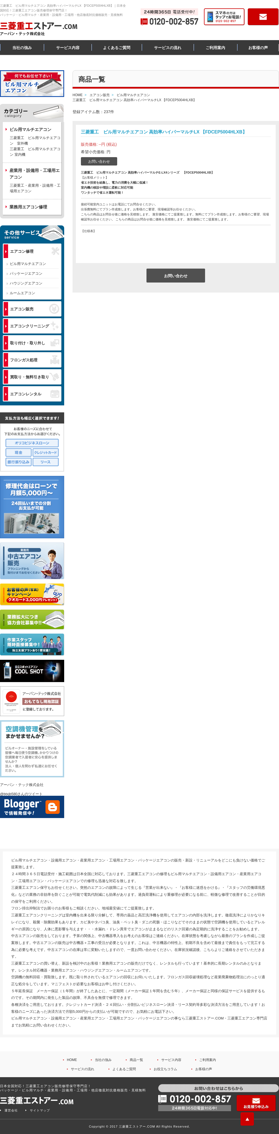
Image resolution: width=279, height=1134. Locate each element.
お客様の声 (258, 47)
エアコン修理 (34, 251)
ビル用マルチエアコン (28, 264)
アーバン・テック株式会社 (22, 785)
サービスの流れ (167, 47)
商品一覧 (136, 1060)
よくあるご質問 (116, 47)
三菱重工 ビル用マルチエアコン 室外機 (35, 140)
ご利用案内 (215, 47)
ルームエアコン (22, 293)
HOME (72, 1060)
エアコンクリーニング (34, 326)
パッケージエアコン (26, 273)
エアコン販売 (34, 309)
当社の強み (22, 47)
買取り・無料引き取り (34, 377)
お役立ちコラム (165, 1069)
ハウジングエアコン (26, 283)
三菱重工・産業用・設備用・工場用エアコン (35, 188)
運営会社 (11, 1110)
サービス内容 (68, 47)
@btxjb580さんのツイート (21, 794)
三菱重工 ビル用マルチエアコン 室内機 (35, 152)
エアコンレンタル (34, 394)
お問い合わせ (99, 161)
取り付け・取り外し (34, 342)
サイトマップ (40, 1110)
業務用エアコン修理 (28, 207)
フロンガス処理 (34, 360)
